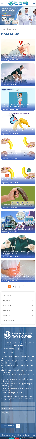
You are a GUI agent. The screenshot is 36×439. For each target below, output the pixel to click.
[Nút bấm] (2, 3)
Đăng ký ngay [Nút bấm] (8, 426)
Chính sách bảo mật (31, 436)
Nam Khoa (7, 296)
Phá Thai (6, 311)
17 (21, 287)
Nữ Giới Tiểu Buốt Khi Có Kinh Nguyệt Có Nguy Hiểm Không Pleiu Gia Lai (16, 385)
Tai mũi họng (8, 320)
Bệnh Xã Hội (7, 306)
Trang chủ (4, 29)
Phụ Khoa (7, 301)
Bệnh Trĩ (6, 315)
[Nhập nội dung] (18, 404)
